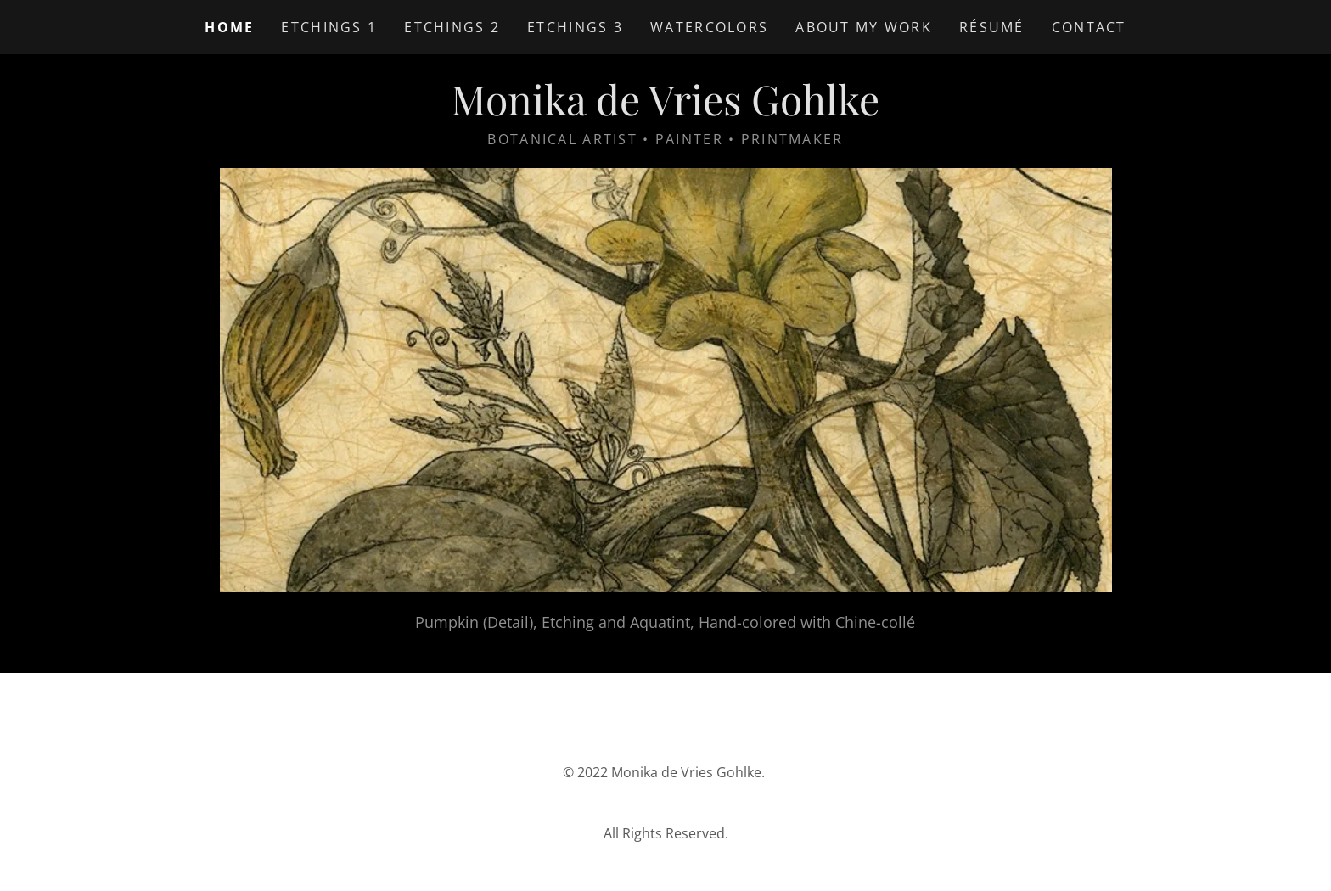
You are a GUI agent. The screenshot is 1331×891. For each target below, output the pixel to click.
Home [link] (229, 27)
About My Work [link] (863, 27)
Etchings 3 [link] (575, 27)
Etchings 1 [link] (329, 27)
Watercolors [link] (709, 27)
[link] (665, 109)
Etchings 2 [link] (452, 27)
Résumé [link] (992, 27)
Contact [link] (1089, 27)
